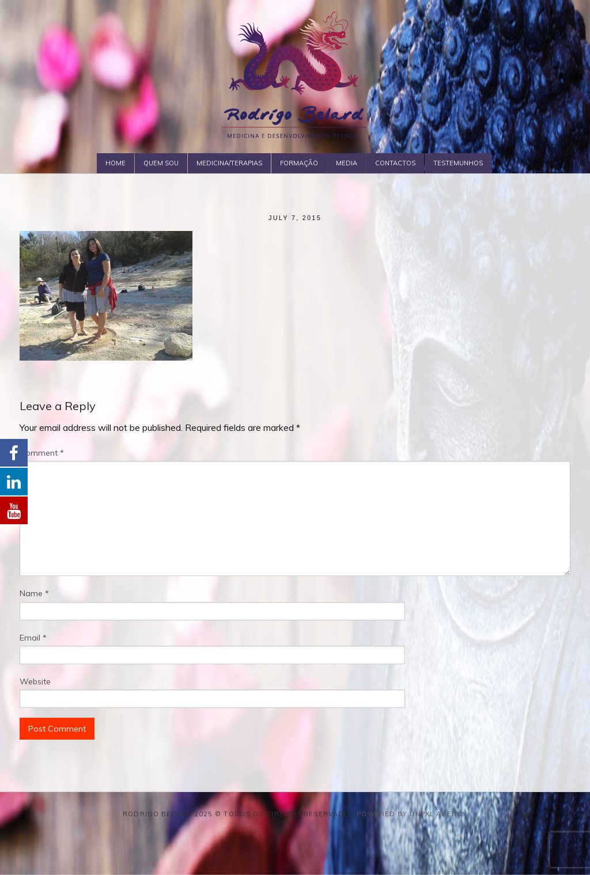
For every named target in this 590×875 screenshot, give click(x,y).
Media (346, 163)
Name (34, 593)
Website (35, 681)
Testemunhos (458, 163)
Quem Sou (161, 163)
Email (33, 637)
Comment (42, 453)
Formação (299, 163)
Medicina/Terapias (229, 163)
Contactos (395, 163)
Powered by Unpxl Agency (412, 814)
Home (115, 163)
